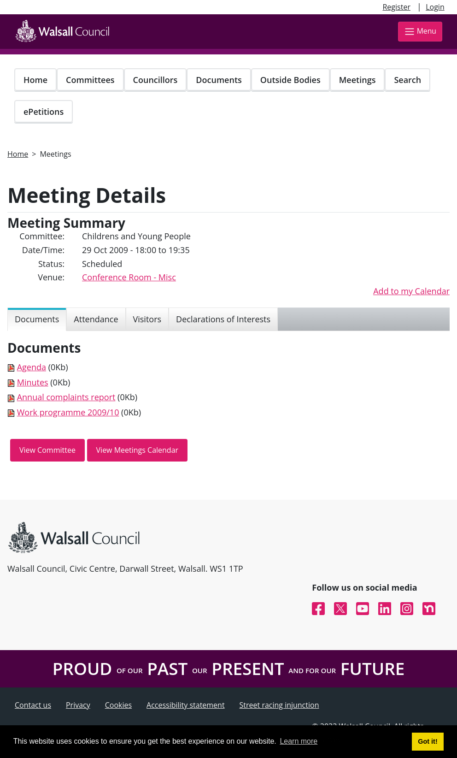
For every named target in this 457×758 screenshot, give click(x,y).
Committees (90, 79)
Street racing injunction (279, 705)
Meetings (357, 79)
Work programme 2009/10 (68, 412)
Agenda (31, 367)
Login (435, 7)
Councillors (155, 79)
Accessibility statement (185, 705)
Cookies (118, 705)
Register (396, 7)
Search (407, 79)
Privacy (78, 705)
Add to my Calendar (411, 290)
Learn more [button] (298, 741)
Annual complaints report (66, 397)
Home (35, 79)
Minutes (32, 382)
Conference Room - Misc (129, 277)
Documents (218, 79)
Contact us (33, 705)
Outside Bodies (290, 79)
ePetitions (43, 111)
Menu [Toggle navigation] (420, 31)
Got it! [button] (427, 741)
